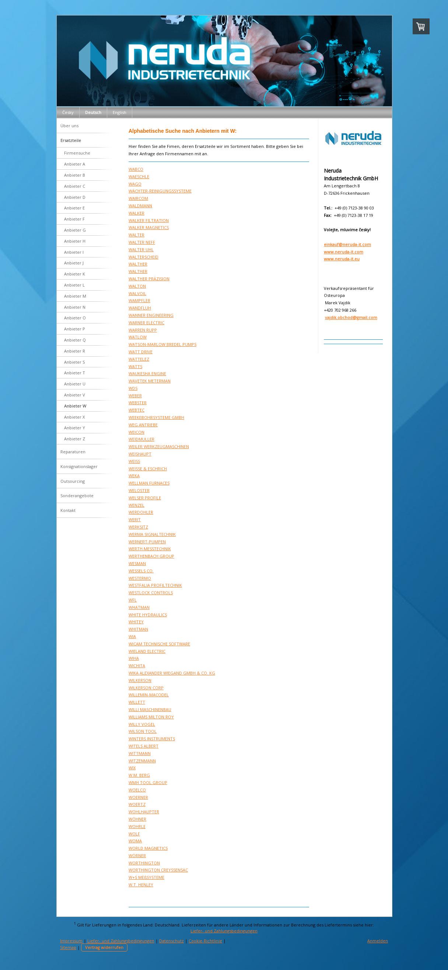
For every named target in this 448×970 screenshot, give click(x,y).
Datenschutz (171, 940)
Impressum (71, 940)
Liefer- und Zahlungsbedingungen (224, 930)
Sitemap (68, 947)
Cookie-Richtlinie (205, 940)
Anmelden (377, 940)
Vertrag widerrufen (104, 947)
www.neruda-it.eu (342, 258)
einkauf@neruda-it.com (347, 244)
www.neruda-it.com (343, 251)
